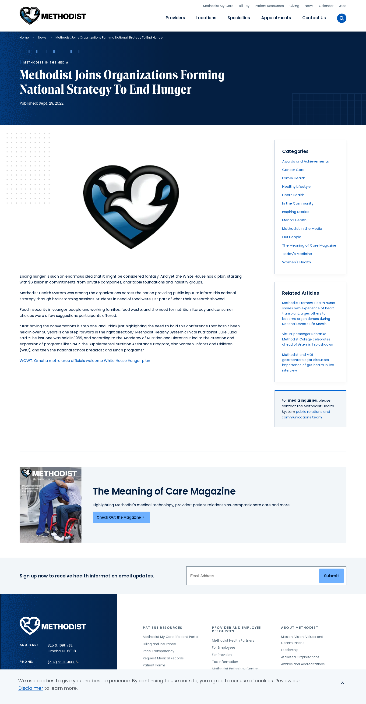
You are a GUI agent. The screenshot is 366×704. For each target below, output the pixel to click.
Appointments (276, 18)
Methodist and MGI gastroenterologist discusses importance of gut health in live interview (308, 362)
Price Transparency (158, 651)
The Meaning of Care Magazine (309, 245)
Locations (206, 18)
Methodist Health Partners (233, 640)
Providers (175, 18)
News (309, 6)
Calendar (326, 6)
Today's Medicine (297, 253)
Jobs (342, 6)
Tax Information (225, 661)
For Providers (222, 654)
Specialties (239, 18)
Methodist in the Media (302, 228)
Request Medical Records (163, 658)
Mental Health (294, 220)
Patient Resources (269, 6)
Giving (294, 6)
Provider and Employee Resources (236, 629)
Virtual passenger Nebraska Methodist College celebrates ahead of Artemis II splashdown (307, 339)
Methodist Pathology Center (235, 668)
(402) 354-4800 (63, 662)
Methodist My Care (218, 6)
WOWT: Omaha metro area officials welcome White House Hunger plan (85, 360)
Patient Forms (154, 665)
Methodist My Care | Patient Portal (170, 636)
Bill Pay (244, 6)
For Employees (224, 647)
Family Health (293, 178)
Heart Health (293, 194)
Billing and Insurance (159, 644)
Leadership (290, 649)
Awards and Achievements (305, 161)
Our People (291, 236)
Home (24, 37)
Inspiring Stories (295, 211)
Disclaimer (30, 688)
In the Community (297, 203)
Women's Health (296, 262)
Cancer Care (293, 169)
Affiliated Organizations (300, 657)
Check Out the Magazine (121, 517)
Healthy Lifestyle (296, 186)
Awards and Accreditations (303, 664)
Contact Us (314, 18)
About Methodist (299, 627)
